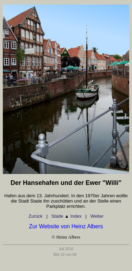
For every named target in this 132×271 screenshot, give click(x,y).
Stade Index (66, 216)
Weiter (96, 216)
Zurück (36, 216)
